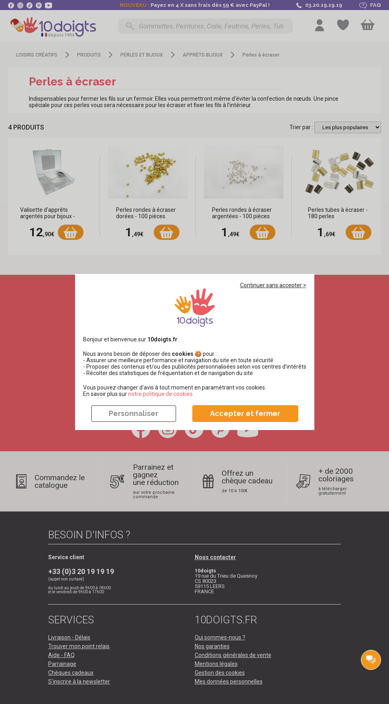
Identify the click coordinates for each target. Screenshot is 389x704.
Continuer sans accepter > (273, 285)
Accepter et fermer (245, 413)
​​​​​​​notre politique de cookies (160, 394)
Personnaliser (133, 413)
